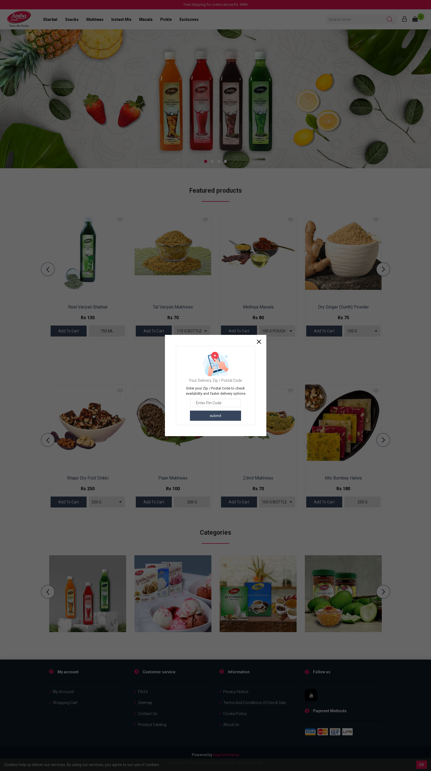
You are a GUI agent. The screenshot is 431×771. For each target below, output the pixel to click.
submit (216, 416)
